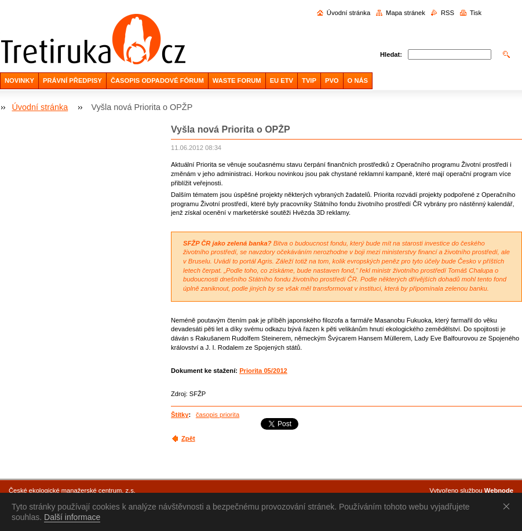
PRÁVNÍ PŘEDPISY (72, 80)
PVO (332, 80)
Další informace (72, 517)
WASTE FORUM (237, 80)
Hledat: (391, 54)
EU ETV (281, 80)
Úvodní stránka (348, 12)
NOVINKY (19, 80)
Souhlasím (508, 506)
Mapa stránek (405, 12)
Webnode (498, 490)
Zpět (188, 438)
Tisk (475, 12)
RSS (447, 12)
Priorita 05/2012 (263, 370)
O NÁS (358, 80)
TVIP (309, 80)
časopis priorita (217, 414)
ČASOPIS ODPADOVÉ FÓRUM (157, 80)
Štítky (179, 414)
